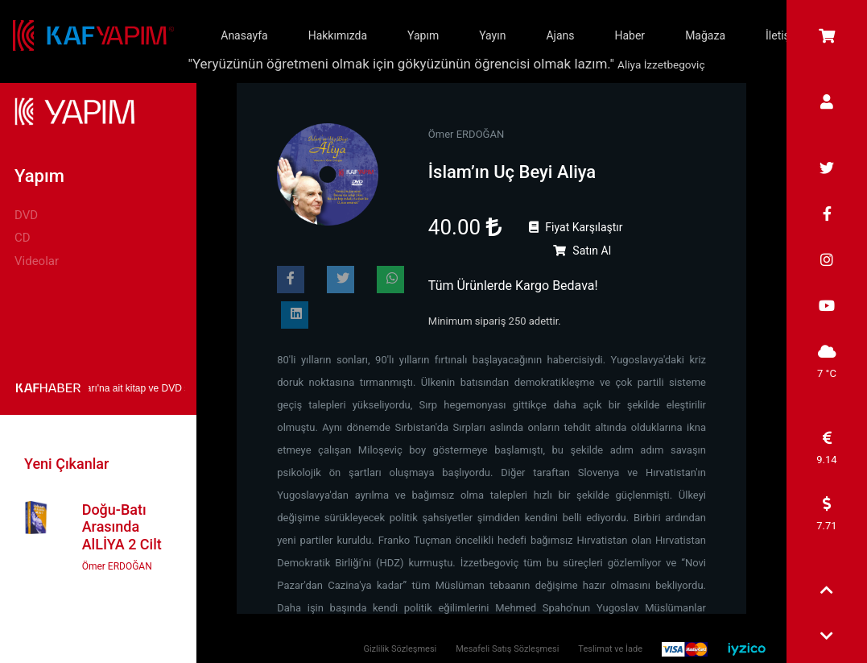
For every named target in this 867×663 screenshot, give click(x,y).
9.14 (826, 448)
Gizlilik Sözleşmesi (399, 649)
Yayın (492, 35)
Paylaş (295, 282)
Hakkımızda (337, 35)
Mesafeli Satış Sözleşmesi (507, 649)
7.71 (826, 514)
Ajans (560, 35)
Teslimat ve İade (610, 649)
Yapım (423, 35)
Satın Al (582, 250)
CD (22, 237)
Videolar (36, 261)
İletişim (784, 35)
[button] (826, 592)
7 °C (826, 361)
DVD (26, 215)
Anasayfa (244, 35)
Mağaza (705, 35)
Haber (629, 35)
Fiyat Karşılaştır (576, 227)
